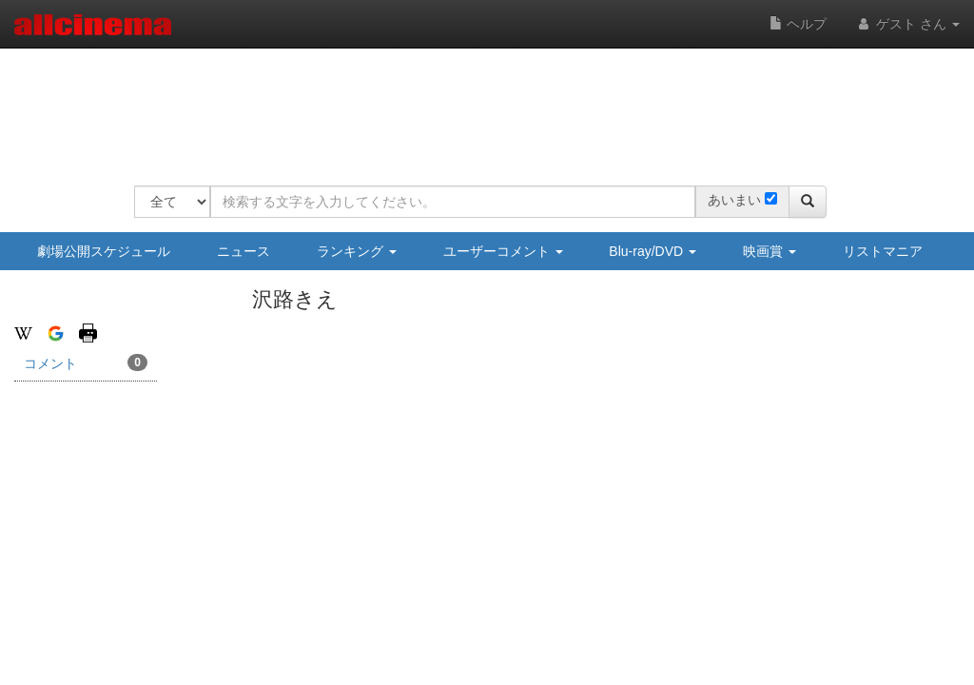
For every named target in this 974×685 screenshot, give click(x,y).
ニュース (243, 251)
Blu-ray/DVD (652, 251)
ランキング (357, 251)
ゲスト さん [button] (907, 23)
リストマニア (883, 251)
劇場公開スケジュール (103, 251)
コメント (85, 362)
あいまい (734, 199)
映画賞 (769, 251)
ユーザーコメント (503, 251)
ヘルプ (798, 23)
